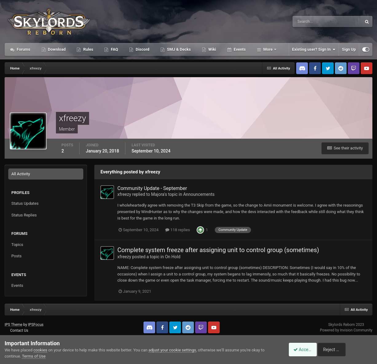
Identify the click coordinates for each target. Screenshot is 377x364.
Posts (16, 256)
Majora (157, 194)
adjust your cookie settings (172, 350)
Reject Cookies (351, 349)
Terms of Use (33, 356)
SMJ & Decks (178, 49)
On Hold (172, 256)
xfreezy (124, 194)
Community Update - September (152, 188)
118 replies (177, 230)
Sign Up (349, 49)
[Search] (308, 21)
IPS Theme (13, 324)
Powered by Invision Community (346, 330)
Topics (17, 244)
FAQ (114, 49)
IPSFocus (35, 324)
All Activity (20, 174)
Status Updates (24, 203)
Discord (142, 49)
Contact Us (19, 330)
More (268, 49)
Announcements (198, 194)
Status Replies (24, 215)
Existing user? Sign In (314, 49)
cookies (40, 350)
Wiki (211, 49)
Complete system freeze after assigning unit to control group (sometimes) (218, 250)
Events (239, 49)
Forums (23, 49)
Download (56, 49)
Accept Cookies (305, 349)
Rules (87, 49)
